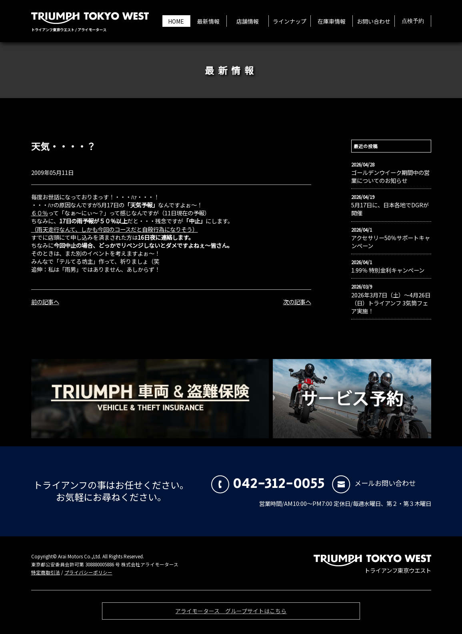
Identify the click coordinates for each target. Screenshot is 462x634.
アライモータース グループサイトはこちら (231, 613)
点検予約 (413, 21)
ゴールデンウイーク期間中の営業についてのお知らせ (390, 177)
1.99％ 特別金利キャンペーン (387, 270)
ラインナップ (289, 21)
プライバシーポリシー (88, 572)
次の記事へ (297, 301)
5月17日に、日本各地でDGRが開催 (390, 209)
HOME (176, 21)
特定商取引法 (45, 572)
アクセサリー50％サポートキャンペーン (390, 242)
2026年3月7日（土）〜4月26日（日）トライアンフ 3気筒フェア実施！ (390, 303)
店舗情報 (247, 21)
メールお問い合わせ (374, 483)
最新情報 (208, 21)
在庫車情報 (332, 21)
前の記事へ (45, 301)
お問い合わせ (373, 21)
